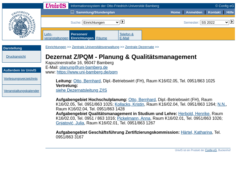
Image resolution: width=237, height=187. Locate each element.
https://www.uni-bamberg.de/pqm (87, 72)
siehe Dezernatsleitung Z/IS (81, 90)
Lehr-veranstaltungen (56, 36)
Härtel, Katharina (196, 132)
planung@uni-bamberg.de (84, 67)
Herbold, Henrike (193, 113)
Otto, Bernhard (87, 81)
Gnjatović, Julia (70, 123)
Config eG (211, 150)
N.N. (222, 104)
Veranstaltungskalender (21, 91)
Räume (101, 38)
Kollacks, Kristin (129, 104)
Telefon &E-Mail (127, 36)
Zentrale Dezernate (139, 47)
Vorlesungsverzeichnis (20, 79)
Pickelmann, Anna (133, 118)
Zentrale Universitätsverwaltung (95, 47)
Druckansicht (16, 56)
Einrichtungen (55, 47)
